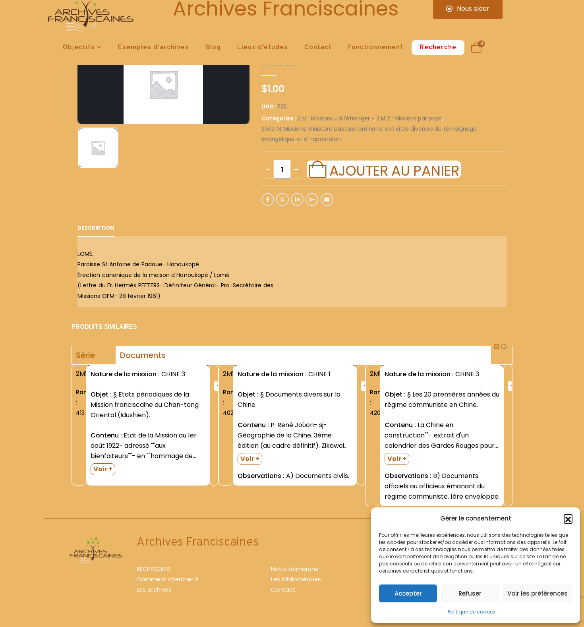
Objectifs (79, 47)
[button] (568, 518)
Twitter (282, 199)
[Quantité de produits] (282, 169)
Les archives (154, 590)
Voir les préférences (537, 593)
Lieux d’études (262, 47)
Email (327, 199)
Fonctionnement (375, 47)
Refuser (470, 593)
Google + (312, 199)
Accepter (408, 593)
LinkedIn (297, 199)
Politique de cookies (471, 611)
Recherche (438, 47)
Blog (213, 47)
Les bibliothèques (296, 579)
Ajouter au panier (394, 169)
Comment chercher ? (167, 579)
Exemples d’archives (153, 47)
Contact (318, 47)
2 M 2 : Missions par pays (409, 118)
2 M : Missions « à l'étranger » (336, 118)
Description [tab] (95, 228)
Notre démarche (295, 569)
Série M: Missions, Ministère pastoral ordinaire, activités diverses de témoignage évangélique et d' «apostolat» (369, 134)
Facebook (267, 199)
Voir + (102, 469)
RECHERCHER (153, 569)
